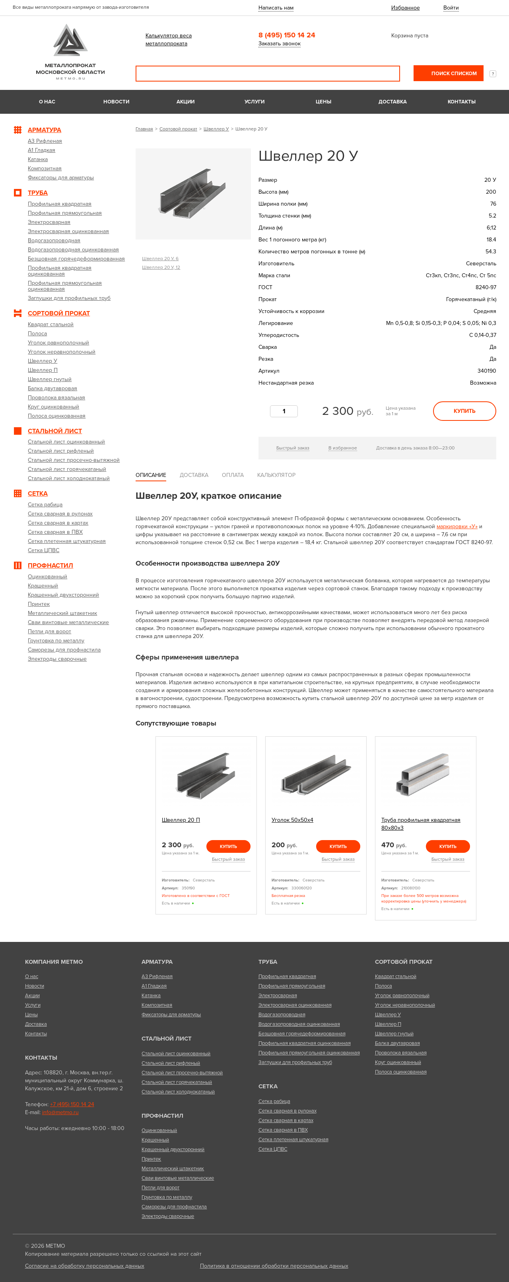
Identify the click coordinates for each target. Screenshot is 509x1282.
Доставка (393, 102)
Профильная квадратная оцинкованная (304, 1043)
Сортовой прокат (178, 129)
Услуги (254, 102)
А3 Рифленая (157, 976)
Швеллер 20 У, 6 (160, 258)
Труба (267, 961)
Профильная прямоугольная (291, 986)
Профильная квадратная (287, 976)
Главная (144, 129)
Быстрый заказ (292, 448)
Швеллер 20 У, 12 (161, 267)
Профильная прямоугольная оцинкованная (309, 1053)
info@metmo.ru (60, 1112)
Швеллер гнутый (394, 1034)
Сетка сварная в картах (285, 1120)
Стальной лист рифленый (171, 1063)
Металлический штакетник (173, 1168)
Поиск (388, 74)
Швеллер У (216, 129)
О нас (47, 102)
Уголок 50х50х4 (292, 820)
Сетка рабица (274, 1101)
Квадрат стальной (395, 976)
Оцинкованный (159, 1130)
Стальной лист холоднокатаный (178, 1092)
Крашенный (155, 1140)
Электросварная (277, 995)
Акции (185, 102)
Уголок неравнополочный (405, 1005)
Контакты (462, 102)
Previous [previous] (146, 831)
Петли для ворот (160, 1188)
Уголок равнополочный (402, 995)
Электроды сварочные (168, 1216)
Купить (465, 411)
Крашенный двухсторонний (173, 1149)
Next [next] (485, 831)
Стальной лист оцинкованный (176, 1054)
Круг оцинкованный (398, 1062)
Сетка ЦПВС (273, 1149)
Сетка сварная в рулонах (287, 1111)
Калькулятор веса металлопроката (169, 39)
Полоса (383, 986)
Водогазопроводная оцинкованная (299, 1024)
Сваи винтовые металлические (178, 1178)
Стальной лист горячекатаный (177, 1082)
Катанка (151, 995)
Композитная (157, 1005)
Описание (151, 475)
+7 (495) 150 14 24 (72, 1104)
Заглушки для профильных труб (295, 1062)
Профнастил (162, 1115)
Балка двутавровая (397, 1043)
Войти (451, 7)
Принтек (151, 1159)
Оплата (233, 475)
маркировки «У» (457, 526)
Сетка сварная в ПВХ (283, 1130)
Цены (323, 102)
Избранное (405, 7)
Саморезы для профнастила (174, 1207)
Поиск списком (453, 73)
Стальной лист (167, 1038)
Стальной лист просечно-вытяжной (182, 1073)
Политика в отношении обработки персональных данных (274, 1266)
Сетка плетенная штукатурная (293, 1139)
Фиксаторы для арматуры (171, 1015)
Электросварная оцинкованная (295, 1005)
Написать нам (275, 7)
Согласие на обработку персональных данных (84, 1266)
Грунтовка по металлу (167, 1197)
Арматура (157, 961)
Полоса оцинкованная (401, 1072)
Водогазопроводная (281, 1015)
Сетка (268, 1086)
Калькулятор (276, 475)
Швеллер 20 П (181, 820)
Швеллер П (388, 1024)
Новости (116, 102)
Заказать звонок (279, 43)
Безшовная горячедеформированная (302, 1034)
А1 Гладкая (154, 986)
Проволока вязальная (401, 1053)
